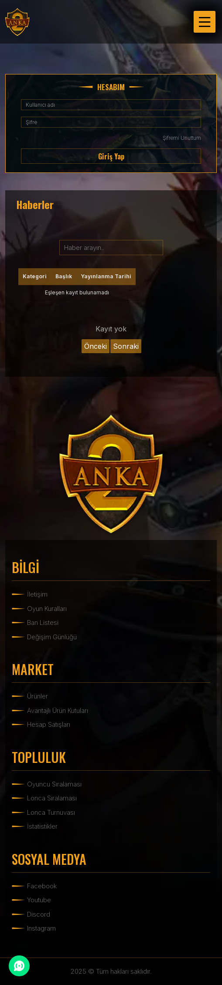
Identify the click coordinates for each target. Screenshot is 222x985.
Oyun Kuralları (47, 608)
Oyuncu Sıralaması (54, 784)
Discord (38, 914)
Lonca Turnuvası (51, 812)
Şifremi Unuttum (182, 138)
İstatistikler (42, 826)
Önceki (95, 346)
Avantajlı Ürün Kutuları (57, 710)
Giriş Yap (111, 156)
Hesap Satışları (48, 724)
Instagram (41, 928)
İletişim (37, 594)
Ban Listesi (42, 622)
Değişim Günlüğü (52, 637)
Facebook (42, 886)
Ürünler (37, 696)
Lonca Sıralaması (52, 798)
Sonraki (126, 346)
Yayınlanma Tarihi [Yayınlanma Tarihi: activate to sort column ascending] (106, 276)
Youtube (39, 900)
